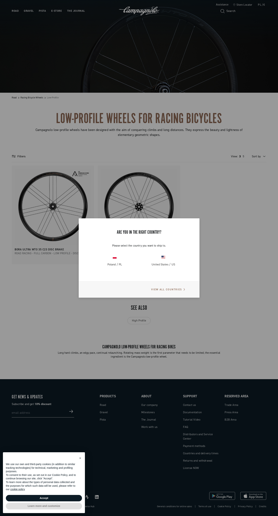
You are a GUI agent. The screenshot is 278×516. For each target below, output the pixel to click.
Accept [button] (44, 498)
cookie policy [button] (17, 489)
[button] (80, 458)
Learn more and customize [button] (44, 505)
